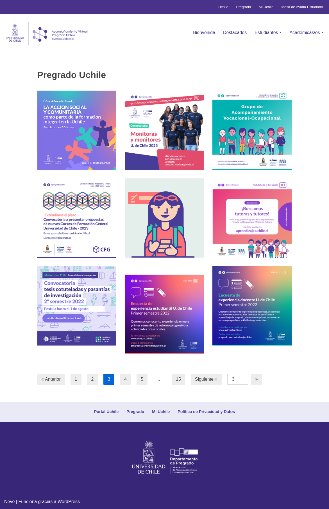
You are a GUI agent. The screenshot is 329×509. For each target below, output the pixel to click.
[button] (280, 32)
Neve (9, 501)
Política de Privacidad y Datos (206, 411)
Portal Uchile (106, 411)
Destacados (235, 32)
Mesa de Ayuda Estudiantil (302, 7)
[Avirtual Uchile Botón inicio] (46, 33)
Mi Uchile (265, 7)
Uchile (223, 7)
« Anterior (51, 379)
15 (178, 379)
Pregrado (243, 7)
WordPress (69, 501)
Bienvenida (204, 32)
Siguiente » (206, 379)
